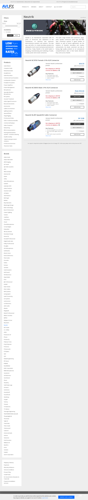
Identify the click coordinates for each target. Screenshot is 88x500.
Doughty (6, 246)
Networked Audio (8, 70)
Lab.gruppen (7, 294)
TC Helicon (6, 409)
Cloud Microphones (9, 224)
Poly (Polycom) (7, 344)
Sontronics (6, 390)
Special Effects (7, 113)
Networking (7, 127)
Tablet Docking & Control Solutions (10, 140)
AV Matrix (6, 193)
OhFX (5, 332)
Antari (5, 176)
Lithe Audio (7, 306)
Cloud (5, 222)
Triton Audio (7, 426)
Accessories (7, 106)
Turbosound (7, 428)
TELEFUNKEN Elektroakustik (11, 414)
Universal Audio (8, 433)
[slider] (3, 26)
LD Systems (7, 298)
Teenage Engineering (9, 411)
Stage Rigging (7, 115)
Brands (33, 7)
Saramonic (6, 373)
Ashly (5, 179)
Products (25, 7)
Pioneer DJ (6, 339)
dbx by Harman (8, 231)
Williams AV (7, 442)
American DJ (7, 174)
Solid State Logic (8, 385)
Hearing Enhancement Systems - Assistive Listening (11, 133)
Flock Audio (7, 258)
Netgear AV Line (8, 320)
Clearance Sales (8, 146)
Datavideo (6, 229)
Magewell (6, 310)
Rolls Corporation (8, 368)
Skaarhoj (6, 382)
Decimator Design (8, 234)
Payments (6, 465)
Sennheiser (7, 378)
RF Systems (7, 96)
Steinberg (6, 397)
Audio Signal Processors (10, 101)
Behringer (6, 198)
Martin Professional (9, 313)
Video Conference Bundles (11, 120)
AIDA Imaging (7, 162)
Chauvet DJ (7, 219)
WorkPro (6, 445)
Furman (6, 265)
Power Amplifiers (8, 85)
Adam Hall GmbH (8, 159)
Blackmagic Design (8, 205)
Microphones (7, 90)
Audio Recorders (8, 75)
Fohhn (5, 262)
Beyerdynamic (7, 203)
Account (58, 7)
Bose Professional (8, 210)
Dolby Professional (9, 243)
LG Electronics (7, 303)
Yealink (6, 452)
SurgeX (6, 399)
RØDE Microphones (9, 370)
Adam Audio (7, 157)
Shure (5, 380)
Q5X (5, 354)
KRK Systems (7, 291)
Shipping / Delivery (9, 462)
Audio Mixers (7, 66)
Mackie (6, 308)
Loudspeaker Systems (10, 80)
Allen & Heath (7, 171)
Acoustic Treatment (9, 99)
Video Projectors (8, 125)
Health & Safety (8, 137)
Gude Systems (8, 270)
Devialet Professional (9, 239)
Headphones (7, 73)
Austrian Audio (8, 191)
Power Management (9, 87)
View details (77, 79)
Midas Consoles (8, 315)
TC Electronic (7, 406)
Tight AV (6, 421)
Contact (49, 7)
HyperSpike (7, 277)
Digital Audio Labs (8, 241)
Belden (6, 200)
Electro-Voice (7, 253)
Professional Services (9, 143)
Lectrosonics (7, 301)
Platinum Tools (8, 342)
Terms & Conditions (9, 470)
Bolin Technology (8, 207)
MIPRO (5, 318)
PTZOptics (6, 351)
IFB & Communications (9, 130)
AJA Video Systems (8, 167)
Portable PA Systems (9, 82)
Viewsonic (6, 438)
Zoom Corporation (8, 454)
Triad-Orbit (6, 423)
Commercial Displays (9, 123)
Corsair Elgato (7, 227)
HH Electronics (7, 274)
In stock (8, 32)
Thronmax (6, 418)
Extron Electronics (8, 255)
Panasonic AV (7, 334)
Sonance (6, 387)
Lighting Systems (8, 111)
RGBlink (6, 363)
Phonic (5, 337)
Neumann (6, 322)
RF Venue (6, 361)
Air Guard (6, 164)
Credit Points (7, 474)
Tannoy (6, 402)
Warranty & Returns (9, 467)
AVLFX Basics (7, 195)
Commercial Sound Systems (11, 78)
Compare (80, 76)
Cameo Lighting (8, 212)
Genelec (6, 267)
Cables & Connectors (9, 108)
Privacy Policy (7, 472)
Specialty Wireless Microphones (8, 93)
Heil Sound (7, 272)
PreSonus (6, 346)
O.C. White (6, 330)
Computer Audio (8, 68)
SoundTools (7, 394)
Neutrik (6, 325)
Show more (48, 79)
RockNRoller (7, 366)
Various (6, 435)
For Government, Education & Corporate (11, 478)
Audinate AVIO (7, 186)
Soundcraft (7, 392)
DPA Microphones (8, 248)
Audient (6, 183)
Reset (16, 35)
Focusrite (6, 260)
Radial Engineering (9, 358)
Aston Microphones (9, 181)
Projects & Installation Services (9, 482)
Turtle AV (6, 430)
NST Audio (6, 327)
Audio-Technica (8, 188)
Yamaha (6, 450)
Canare (6, 215)
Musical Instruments (9, 104)
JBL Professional (8, 282)
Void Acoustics (7, 440)
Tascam (6, 404)
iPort (5, 279)
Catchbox (6, 217)
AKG (5, 169)
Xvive (5, 447)
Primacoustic (7, 349)
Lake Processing (8, 296)
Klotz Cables (7, 289)
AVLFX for (25, 2)
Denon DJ (6, 236)
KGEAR (5, 284)
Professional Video (9, 118)
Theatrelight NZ (8, 416)
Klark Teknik (7, 286)
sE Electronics (7, 375)
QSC (5, 356)
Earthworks (7, 250)
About (41, 7)
